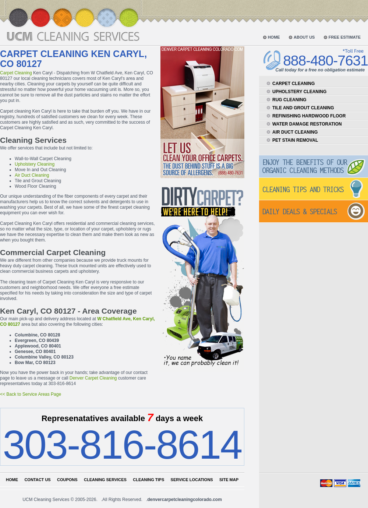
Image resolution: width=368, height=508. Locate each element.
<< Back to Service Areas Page (30, 394)
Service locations (192, 479)
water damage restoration (307, 124)
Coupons (67, 479)
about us (304, 37)
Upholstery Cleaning (34, 164)
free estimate (345, 37)
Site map (228, 479)
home (274, 37)
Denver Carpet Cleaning (93, 378)
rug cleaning (289, 99)
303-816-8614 (122, 444)
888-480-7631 (325, 60)
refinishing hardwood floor (309, 116)
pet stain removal (295, 140)
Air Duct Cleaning (32, 175)
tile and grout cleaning (303, 107)
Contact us (37, 479)
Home (12, 479)
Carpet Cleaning (16, 72)
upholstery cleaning (299, 91)
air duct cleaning (295, 132)
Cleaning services (105, 479)
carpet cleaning (293, 83)
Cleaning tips (148, 479)
